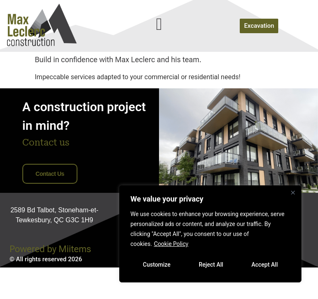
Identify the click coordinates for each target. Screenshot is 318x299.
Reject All (211, 264)
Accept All (264, 264)
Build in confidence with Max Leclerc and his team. (118, 91)
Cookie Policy (171, 244)
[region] (210, 233)
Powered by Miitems (50, 280)
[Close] (293, 192)
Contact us (50, 205)
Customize (157, 264)
